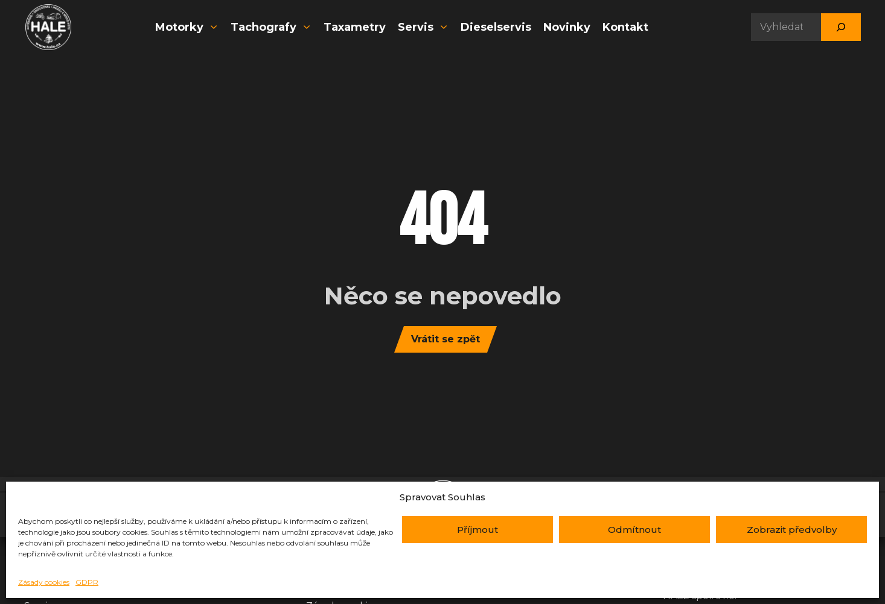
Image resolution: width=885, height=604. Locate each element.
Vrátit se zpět (445, 339)
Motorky (188, 27)
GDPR (86, 582)
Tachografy (273, 27)
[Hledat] (841, 27)
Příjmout (477, 529)
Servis (425, 27)
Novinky (566, 27)
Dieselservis (496, 27)
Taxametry (355, 27)
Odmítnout (634, 529)
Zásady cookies (43, 582)
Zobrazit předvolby (792, 529)
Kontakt (625, 27)
